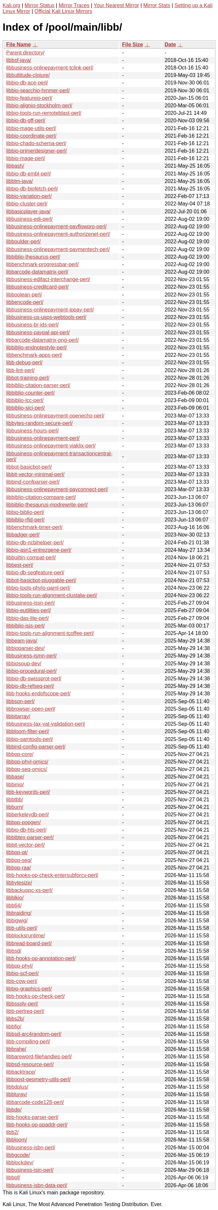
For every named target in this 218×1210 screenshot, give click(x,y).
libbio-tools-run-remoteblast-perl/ (43, 113)
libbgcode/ (18, 1155)
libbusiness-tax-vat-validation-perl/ (45, 724)
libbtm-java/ (19, 181)
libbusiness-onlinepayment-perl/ (43, 438)
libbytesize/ (19, 882)
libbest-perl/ (19, 565)
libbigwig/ (17, 920)
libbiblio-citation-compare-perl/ (41, 497)
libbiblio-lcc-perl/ (25, 400)
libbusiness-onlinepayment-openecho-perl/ (55, 415)
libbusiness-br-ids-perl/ (32, 324)
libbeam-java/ (21, 640)
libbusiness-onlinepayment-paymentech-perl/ (58, 249)
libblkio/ (14, 897)
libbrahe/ (16, 1049)
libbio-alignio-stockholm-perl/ (39, 105)
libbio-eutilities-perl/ (28, 610)
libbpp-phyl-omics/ (27, 761)
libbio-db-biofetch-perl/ (32, 188)
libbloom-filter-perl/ (27, 731)
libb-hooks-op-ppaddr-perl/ (37, 1124)
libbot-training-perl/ (28, 378)
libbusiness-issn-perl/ (30, 603)
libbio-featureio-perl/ (29, 98)
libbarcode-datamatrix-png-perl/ (42, 340)
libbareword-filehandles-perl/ (39, 1056)
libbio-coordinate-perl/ (31, 136)
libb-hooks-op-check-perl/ (35, 996)
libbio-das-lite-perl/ (27, 618)
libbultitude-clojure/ (28, 75)
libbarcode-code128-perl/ (35, 1102)
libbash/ (15, 166)
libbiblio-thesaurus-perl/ (33, 257)
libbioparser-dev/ (25, 648)
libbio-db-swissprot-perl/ (33, 678)
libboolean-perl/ (24, 294)
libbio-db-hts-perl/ (26, 830)
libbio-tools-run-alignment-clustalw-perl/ (51, 595)
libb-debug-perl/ (24, 362)
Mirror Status (39, 5)
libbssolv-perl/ (22, 1003)
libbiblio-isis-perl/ (25, 625)
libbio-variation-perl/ (29, 196)
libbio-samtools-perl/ (29, 739)
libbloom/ (16, 1139)
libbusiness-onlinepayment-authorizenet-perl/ (58, 234)
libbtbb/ (14, 799)
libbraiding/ (18, 913)
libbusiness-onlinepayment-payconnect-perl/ (57, 489)
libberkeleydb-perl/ (27, 814)
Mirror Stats (156, 5)
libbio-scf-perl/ (22, 973)
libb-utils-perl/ (21, 928)
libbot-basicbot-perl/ (29, 467)
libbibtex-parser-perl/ (30, 837)
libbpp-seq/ (19, 860)
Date (170, 44)
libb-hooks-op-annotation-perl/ (41, 958)
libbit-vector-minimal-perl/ (35, 474)
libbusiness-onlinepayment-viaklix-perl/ (51, 445)
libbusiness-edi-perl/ (29, 219)
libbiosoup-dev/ (23, 663)
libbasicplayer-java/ (28, 211)
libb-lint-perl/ (20, 370)
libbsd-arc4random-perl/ (33, 1034)
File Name (18, 44)
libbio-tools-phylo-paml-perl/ (38, 588)
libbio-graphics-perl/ (29, 988)
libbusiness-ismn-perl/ (31, 655)
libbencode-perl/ (24, 302)
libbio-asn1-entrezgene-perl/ (38, 550)
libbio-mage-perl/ (25, 158)
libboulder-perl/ (23, 241)
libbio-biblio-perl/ (25, 512)
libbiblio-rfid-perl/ (25, 519)
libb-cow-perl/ (21, 981)
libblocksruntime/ (25, 935)
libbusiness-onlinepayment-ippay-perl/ (50, 309)
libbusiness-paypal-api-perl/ (38, 332)
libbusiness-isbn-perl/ (30, 1147)
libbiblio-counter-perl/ (30, 393)
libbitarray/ (18, 716)
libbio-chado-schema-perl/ (36, 143)
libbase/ (15, 776)
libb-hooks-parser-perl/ (32, 1117)
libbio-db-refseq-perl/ (30, 686)
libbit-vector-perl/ (25, 845)
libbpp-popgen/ (23, 822)
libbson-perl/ (20, 701)
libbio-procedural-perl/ (31, 671)
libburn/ (14, 807)
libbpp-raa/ (18, 867)
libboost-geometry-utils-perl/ (38, 1079)
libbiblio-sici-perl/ (25, 408)
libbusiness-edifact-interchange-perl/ (48, 279)
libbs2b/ (15, 1018)
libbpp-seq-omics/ (26, 769)
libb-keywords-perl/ (28, 792)
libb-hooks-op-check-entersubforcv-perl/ (52, 875)
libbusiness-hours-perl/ (32, 430)
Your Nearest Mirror (116, 5)
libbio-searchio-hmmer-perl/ (38, 90)
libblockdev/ (20, 1162)
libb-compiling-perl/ (28, 1041)
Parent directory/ (25, 52)
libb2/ (12, 1132)
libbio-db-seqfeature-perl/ (35, 572)
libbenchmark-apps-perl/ (34, 355)
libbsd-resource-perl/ (30, 1064)
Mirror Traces (74, 5)
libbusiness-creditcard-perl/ (37, 287)
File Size (132, 44)
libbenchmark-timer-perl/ (34, 527)
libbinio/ (15, 784)
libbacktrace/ (21, 1072)
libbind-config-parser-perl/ (35, 746)
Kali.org (11, 5)
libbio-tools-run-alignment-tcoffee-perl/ (50, 633)
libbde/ (14, 1109)
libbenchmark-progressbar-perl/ (42, 264)
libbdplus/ (17, 1087)
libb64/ (14, 905)
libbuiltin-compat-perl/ (31, 557)
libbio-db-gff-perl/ (25, 120)
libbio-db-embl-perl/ (28, 173)
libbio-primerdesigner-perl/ (36, 151)
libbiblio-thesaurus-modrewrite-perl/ (47, 504)
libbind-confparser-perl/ (33, 482)
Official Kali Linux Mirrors (63, 11)
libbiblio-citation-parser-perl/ (38, 385)
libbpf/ (13, 1177)
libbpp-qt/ (17, 852)
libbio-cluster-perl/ (26, 203)
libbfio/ (13, 1026)
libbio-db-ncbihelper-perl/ (35, 542)
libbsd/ (13, 951)
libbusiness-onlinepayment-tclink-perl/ (49, 67)
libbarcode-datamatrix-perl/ (37, 272)
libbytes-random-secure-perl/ (39, 423)
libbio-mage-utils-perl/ (31, 128)
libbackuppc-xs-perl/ (29, 890)
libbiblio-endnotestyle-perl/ (36, 347)
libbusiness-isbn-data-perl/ (36, 1185)
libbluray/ (16, 1094)
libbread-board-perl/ (29, 943)
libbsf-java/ (18, 60)
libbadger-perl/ (22, 534)
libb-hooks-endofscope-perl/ (38, 693)
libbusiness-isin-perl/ (30, 1170)
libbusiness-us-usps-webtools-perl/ (46, 317)
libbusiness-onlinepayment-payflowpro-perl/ (56, 226)
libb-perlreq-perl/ (25, 1011)
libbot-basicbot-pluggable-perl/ (41, 580)
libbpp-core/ (20, 754)
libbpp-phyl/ (19, 966)
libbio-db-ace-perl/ (27, 82)
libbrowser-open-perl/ (30, 709)
